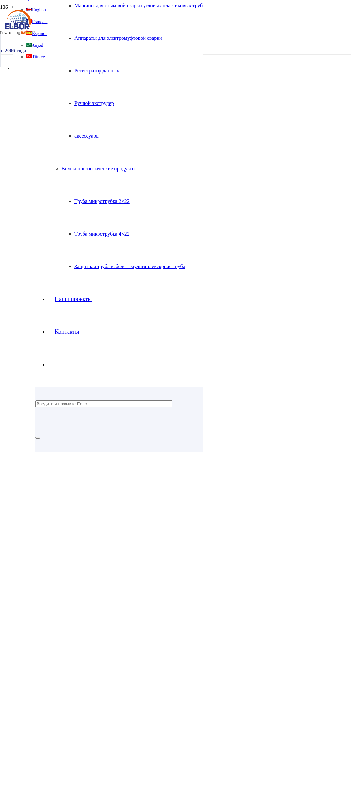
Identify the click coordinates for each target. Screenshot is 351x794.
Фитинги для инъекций (54, 667)
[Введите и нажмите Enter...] (103, 403)
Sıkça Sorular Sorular (38, 621)
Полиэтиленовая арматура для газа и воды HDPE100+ (75, 655)
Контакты (26, 592)
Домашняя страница (38, 580)
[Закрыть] (37, 438)
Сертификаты (31, 610)
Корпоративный (33, 586)
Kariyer (24, 598)
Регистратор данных (51, 714)
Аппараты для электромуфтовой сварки (72, 708)
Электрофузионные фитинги (60, 661)
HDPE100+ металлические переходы (69, 678)
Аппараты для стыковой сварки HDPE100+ (63, 690)
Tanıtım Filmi (30, 615)
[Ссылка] (17, 33)
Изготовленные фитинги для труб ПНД (72, 673)
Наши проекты (32, 604)
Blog (21, 627)
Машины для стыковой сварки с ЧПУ (70, 702)
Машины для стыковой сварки (62, 696)
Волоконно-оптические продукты (53, 684)
